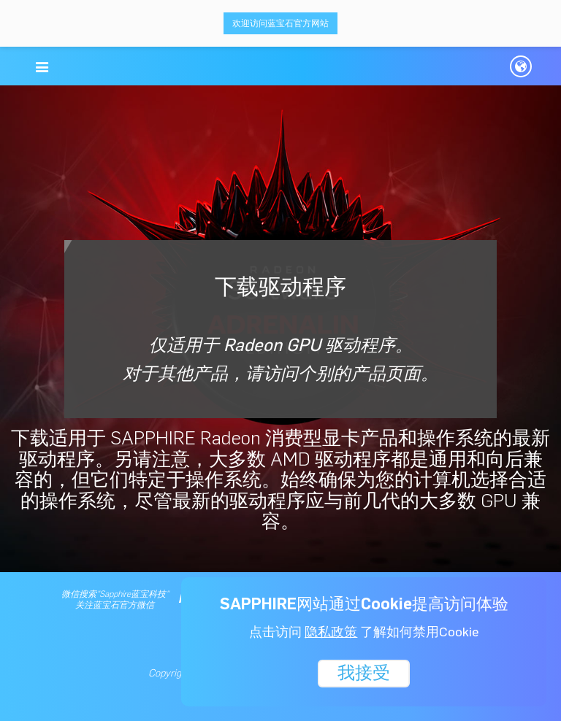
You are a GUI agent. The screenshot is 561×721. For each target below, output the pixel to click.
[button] (42, 67)
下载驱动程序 (280, 328)
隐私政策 (331, 632)
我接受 (363, 671)
